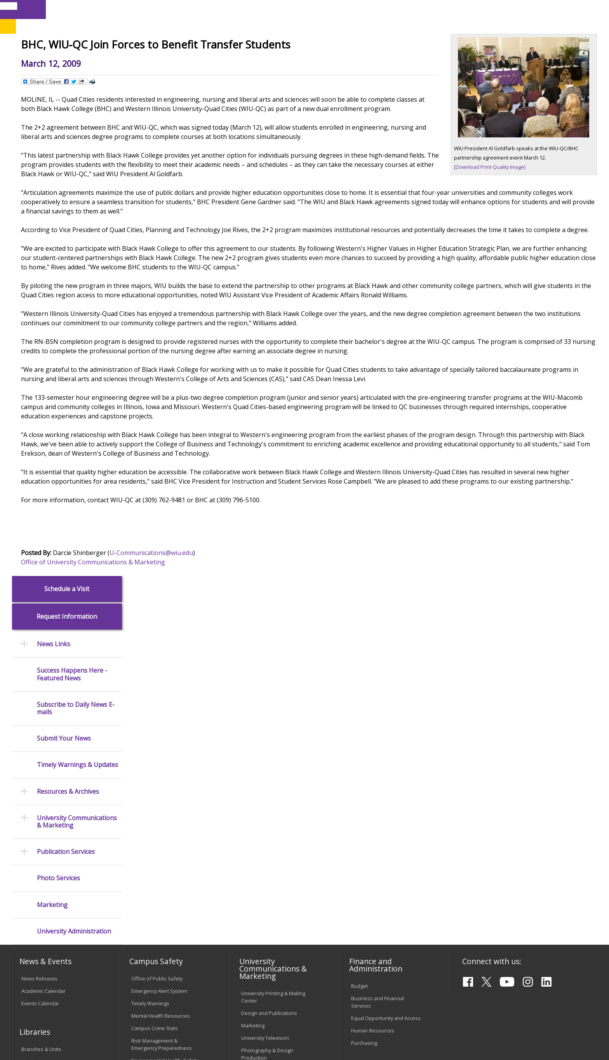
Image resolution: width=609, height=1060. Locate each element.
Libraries (322, 9)
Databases (33, 808)
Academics (118, 61)
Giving (342, 61)
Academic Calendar (43, 725)
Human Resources (372, 765)
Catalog (29, 796)
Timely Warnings (150, 738)
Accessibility (40, 996)
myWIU (459, 9)
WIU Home (149, 79)
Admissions (172, 61)
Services (31, 821)
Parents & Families (36, 9)
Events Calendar (40, 738)
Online (224, 46)
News (176, 79)
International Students (120, 9)
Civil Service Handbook (267, 915)
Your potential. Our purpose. (90, 46)
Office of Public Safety (157, 713)
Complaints (254, 947)
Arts (258, 61)
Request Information (67, 131)
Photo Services (58, 393)
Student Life (391, 61)
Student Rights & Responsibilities (260, 932)
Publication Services (66, 367)
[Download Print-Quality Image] (489, 223)
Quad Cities (190, 46)
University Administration (74, 446)
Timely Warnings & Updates (77, 280)
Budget (359, 720)
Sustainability (133, 996)
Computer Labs (149, 856)
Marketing (52, 419)
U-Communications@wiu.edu (258, 656)
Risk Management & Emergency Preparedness (161, 779)
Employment (86, 996)
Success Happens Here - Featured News (72, 189)
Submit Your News (64, 253)
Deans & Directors (372, 848)
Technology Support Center (163, 893)
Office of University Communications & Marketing (200, 665)
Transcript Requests (44, 874)
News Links (53, 159)
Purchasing (364, 777)
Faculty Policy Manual (265, 883)
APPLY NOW (530, 26)
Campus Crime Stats (154, 763)
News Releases (39, 713)
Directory (400, 9)
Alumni (221, 61)
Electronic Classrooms (157, 868)
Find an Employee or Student (384, 824)
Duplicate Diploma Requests (54, 887)
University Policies (262, 858)
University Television (265, 772)
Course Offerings (361, 9)
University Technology (156, 905)
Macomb (152, 46)
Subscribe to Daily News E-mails (76, 223)
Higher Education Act (265, 805)
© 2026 (31, 1032)
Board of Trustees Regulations (276, 870)
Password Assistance (156, 881)
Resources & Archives (68, 306)
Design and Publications (269, 748)
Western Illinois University (125, 34)
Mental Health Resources (160, 750)
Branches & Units (41, 784)
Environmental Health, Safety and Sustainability (164, 799)
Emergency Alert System (159, 725)
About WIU (64, 61)
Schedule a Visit (66, 104)
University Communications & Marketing (77, 336)
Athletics (298, 61)
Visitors (75, 9)
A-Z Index (431, 9)
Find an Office (367, 836)
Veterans (177, 996)
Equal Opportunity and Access (386, 752)
